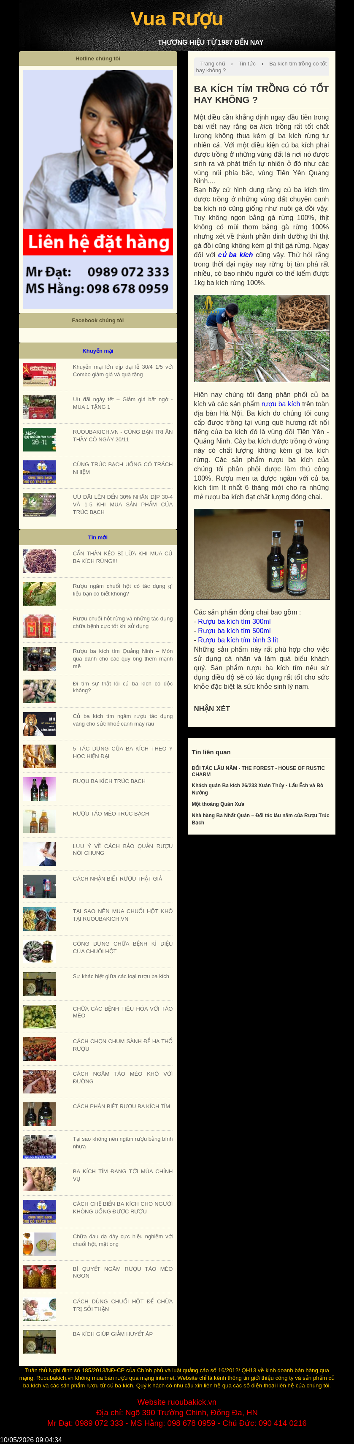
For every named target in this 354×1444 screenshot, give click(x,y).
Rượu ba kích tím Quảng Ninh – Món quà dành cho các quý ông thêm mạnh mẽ (123, 658)
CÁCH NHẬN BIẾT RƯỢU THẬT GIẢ (117, 879)
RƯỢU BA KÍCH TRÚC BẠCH (109, 781)
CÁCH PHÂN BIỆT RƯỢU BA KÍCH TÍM (121, 1106)
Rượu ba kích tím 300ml (234, 621)
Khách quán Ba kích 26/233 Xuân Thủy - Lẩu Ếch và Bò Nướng (258, 789)
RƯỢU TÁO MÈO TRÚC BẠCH (111, 813)
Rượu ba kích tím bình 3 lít (238, 640)
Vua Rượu (177, 18)
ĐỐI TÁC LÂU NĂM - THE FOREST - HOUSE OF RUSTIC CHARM (258, 771)
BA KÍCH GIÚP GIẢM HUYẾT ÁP (113, 1334)
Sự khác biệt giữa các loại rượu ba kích (121, 976)
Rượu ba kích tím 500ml (234, 630)
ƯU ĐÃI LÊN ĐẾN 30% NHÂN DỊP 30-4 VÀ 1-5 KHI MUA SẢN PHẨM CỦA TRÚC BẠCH (123, 504)
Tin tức (247, 63)
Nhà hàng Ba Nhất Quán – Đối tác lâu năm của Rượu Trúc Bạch (261, 819)
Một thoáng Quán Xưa (218, 804)
